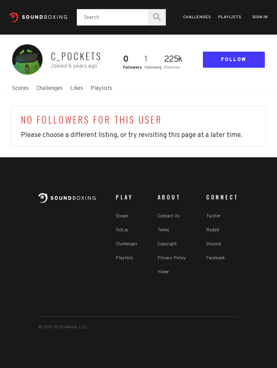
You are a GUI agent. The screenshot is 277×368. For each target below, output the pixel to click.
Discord (213, 244)
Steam (122, 216)
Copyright (167, 244)
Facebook (215, 258)
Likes (76, 88)
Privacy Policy (172, 258)
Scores (20, 88)
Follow (234, 60)
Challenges (197, 17)
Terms (163, 230)
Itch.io (122, 230)
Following (153, 67)
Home (163, 272)
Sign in (260, 17)
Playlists (229, 17)
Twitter (213, 216)
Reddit (212, 230)
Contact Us (169, 216)
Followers (132, 67)
